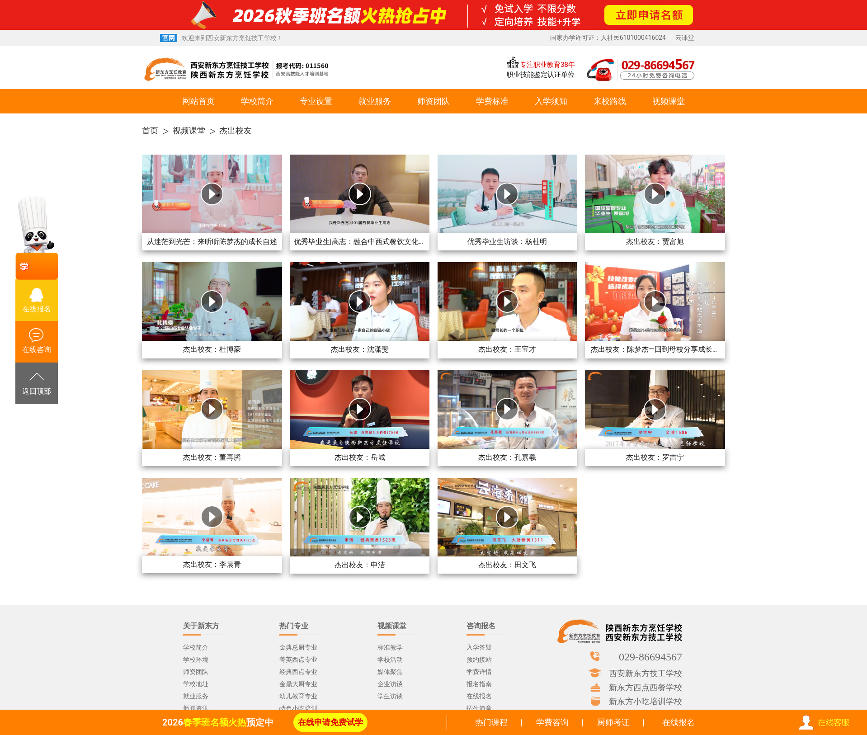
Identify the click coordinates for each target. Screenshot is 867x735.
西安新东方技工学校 (645, 673)
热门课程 (491, 722)
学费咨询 (552, 722)
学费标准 (492, 101)
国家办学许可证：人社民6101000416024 (608, 37)
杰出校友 (235, 130)
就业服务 (374, 101)
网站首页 (198, 101)
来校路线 (610, 101)
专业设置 (316, 101)
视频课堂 (668, 101)
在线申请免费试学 (330, 722)
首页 (150, 130)
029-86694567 (650, 656)
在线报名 (678, 722)
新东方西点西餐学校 (645, 687)
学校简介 (257, 101)
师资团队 (433, 101)
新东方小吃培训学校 (645, 701)
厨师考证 (613, 722)
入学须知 (551, 101)
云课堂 (684, 37)
